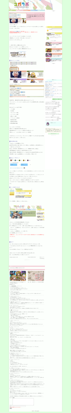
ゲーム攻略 (47, 108)
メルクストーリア (21, 267)
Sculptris (59, 114)
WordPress (59, 118)
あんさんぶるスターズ (49, 106)
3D (56, 114)
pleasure (18, 10)
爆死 (58, 106)
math (17, 257)
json (58, 103)
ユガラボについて (48, 102)
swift (53, 109)
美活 (53, 115)
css (49, 103)
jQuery (47, 103)
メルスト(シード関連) (49, 117)
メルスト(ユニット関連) (14, 267)
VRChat (59, 105)
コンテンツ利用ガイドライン (17, 31)
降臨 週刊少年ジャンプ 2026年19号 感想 (48, 81)
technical (32, 10)
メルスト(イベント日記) (56, 111)
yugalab (10, 10)
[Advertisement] (27, 262)
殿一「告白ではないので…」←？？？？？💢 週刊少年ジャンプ (50, 91)
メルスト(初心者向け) (52, 112)
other (39, 10)
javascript (55, 106)
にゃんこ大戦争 (54, 102)
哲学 (58, 102)
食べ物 (47, 112)
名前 (10, 407)
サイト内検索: (49, 29)
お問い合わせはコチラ (53, 133)
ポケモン (54, 117)
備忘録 (56, 103)
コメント (11, 406)
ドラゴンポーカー (48, 109)
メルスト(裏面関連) (53, 108)
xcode (58, 117)
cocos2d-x (54, 114)
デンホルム (52, 103)
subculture (26, 10)
